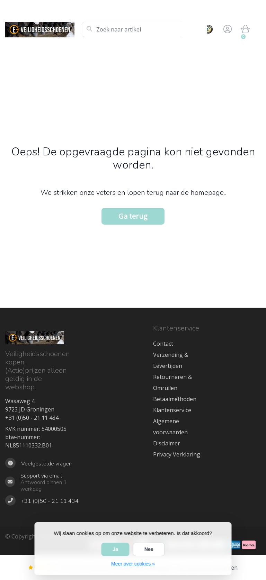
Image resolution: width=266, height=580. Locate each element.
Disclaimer (166, 443)
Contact (163, 343)
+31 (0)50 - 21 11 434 (32, 418)
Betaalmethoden (174, 399)
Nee (148, 549)
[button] (226, 29)
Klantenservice (172, 410)
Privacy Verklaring (176, 454)
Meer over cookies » (133, 564)
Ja (115, 549)
